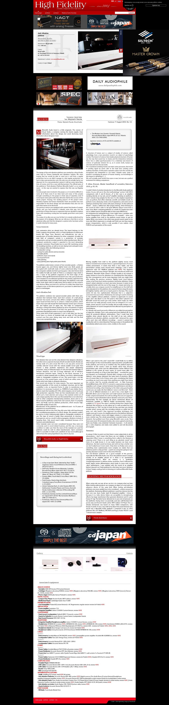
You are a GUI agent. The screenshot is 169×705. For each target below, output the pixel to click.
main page (38, 13)
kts (56, 700)
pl (115, 1)
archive (47, 13)
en (123, 1)
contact (56, 13)
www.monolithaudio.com (57, 59)
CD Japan (97, 403)
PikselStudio (132, 701)
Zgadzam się (129, 5)
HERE (120, 269)
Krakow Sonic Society (69, 13)
